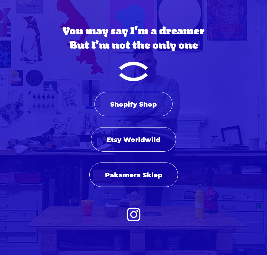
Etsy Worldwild (133, 139)
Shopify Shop (133, 104)
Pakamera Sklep (133, 174)
